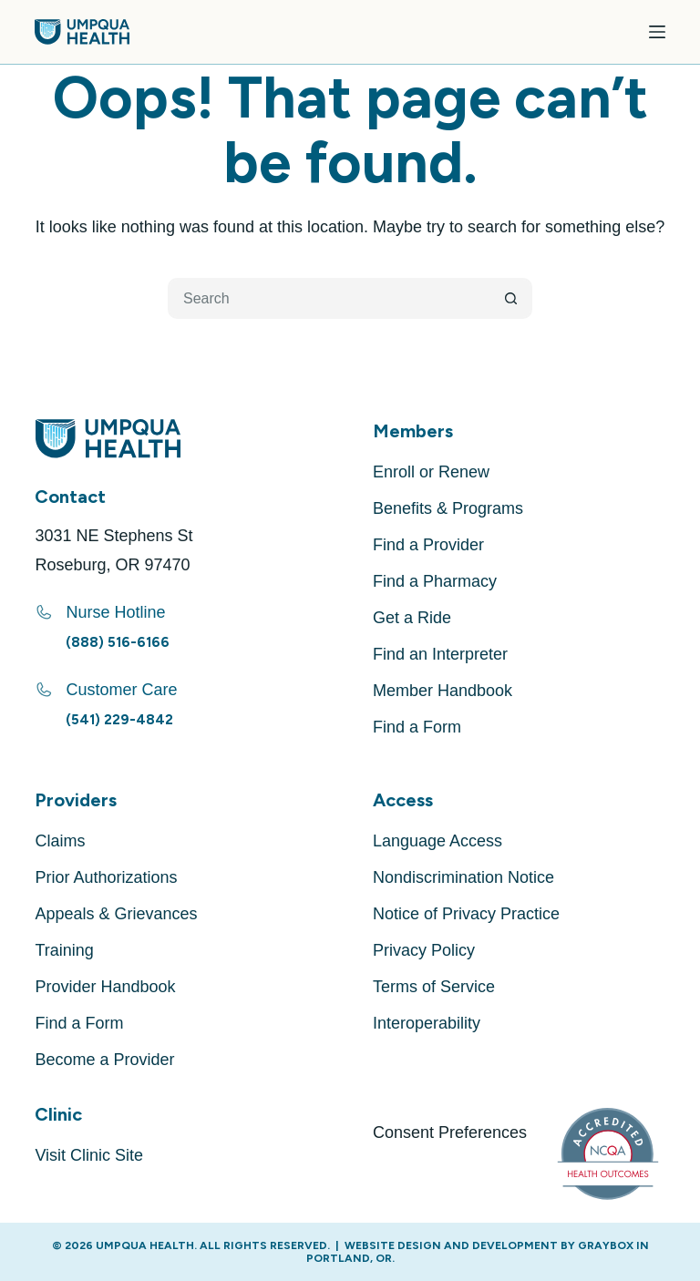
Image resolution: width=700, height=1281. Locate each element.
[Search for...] (329, 298)
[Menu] (657, 32)
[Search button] (511, 298)
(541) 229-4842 (119, 720)
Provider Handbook (105, 987)
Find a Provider (428, 545)
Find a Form (417, 727)
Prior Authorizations (106, 877)
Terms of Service (434, 987)
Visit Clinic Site (89, 1155)
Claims (60, 841)
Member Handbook (442, 690)
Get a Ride (412, 618)
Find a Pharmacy (435, 581)
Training (64, 950)
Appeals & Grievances (116, 914)
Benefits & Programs (448, 508)
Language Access (437, 841)
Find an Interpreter (440, 654)
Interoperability (426, 1023)
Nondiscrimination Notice (463, 877)
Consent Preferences (450, 1132)
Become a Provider (104, 1059)
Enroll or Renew (431, 472)
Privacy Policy (424, 950)
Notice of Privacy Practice (466, 914)
